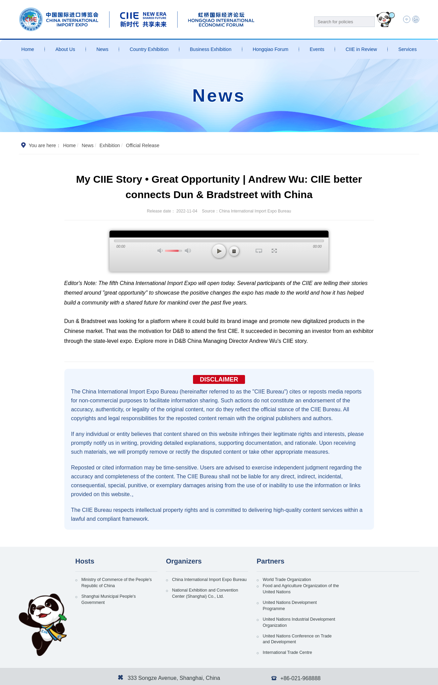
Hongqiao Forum (270, 49)
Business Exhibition (210, 49)
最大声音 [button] (188, 250)
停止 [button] (234, 251)
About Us (65, 49)
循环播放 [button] (259, 251)
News (102, 49)
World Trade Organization (290, 580)
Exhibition (110, 145)
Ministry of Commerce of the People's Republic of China (112, 584)
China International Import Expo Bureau (206, 584)
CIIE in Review (361, 49)
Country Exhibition (149, 49)
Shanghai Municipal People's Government (112, 602)
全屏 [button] (274, 251)
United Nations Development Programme (293, 602)
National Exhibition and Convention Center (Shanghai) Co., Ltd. (210, 602)
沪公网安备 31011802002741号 (132, 676)
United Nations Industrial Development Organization (371, 602)
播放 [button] (219, 251)
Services (407, 49)
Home (27, 49)
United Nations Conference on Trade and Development (295, 621)
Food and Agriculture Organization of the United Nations (379, 584)
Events (317, 49)
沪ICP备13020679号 (75, 676)
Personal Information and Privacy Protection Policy (330, 676)
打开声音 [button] (160, 250)
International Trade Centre (371, 618)
